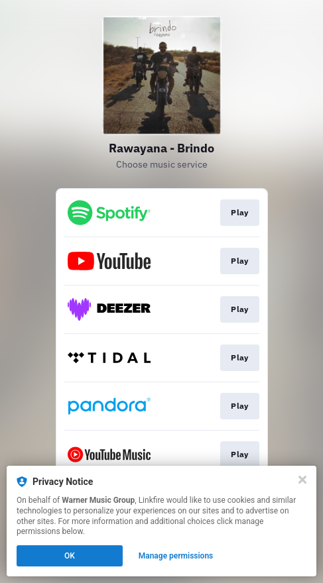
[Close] (302, 479)
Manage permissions (176, 555)
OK (69, 555)
